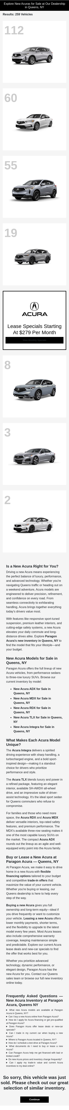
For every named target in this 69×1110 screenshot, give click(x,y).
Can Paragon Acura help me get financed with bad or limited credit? (34, 1054)
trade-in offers (37, 880)
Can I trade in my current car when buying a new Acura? (34, 1035)
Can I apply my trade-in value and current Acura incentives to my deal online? (34, 1064)
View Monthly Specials (34, 340)
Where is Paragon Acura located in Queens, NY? (32, 1039)
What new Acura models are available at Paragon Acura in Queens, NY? (34, 1012)
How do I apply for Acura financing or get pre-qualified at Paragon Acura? (34, 1021)
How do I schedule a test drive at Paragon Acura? (32, 1043)
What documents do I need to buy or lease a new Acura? (34, 1048)
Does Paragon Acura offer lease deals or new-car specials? (34, 1028)
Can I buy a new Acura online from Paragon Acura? (33, 1016)
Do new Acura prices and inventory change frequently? (35, 1059)
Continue (34, 1099)
